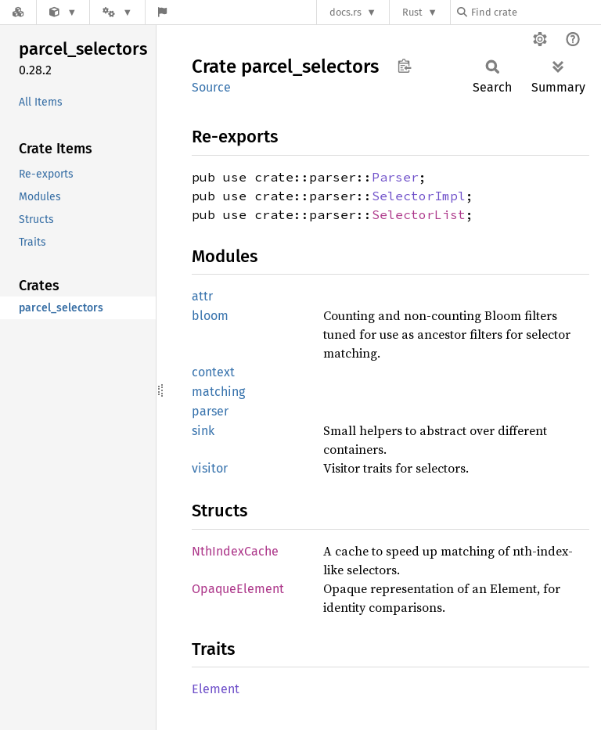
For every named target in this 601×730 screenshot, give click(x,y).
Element (215, 688)
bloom (210, 315)
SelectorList (419, 214)
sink (203, 430)
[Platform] (117, 12)
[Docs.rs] (18, 12)
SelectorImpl (419, 195)
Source (211, 87)
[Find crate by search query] (535, 12)
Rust (412, 12)
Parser (395, 177)
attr (202, 296)
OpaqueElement (238, 588)
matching (218, 391)
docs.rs (345, 12)
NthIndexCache (235, 551)
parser (210, 411)
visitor (210, 468)
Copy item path (404, 65)
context (213, 372)
